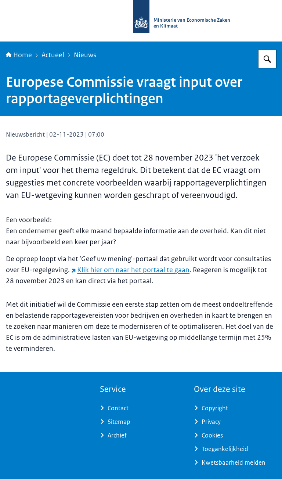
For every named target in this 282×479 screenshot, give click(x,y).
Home (19, 55)
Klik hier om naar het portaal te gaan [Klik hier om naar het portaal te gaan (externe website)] (130, 270)
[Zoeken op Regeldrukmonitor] (267, 59)
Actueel (52, 55)
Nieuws (85, 55)
